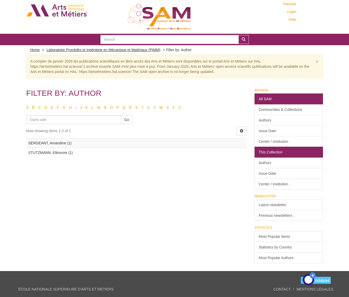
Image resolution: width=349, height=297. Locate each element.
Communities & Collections (280, 109)
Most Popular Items (274, 236)
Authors (265, 120)
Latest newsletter (272, 205)
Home (35, 50)
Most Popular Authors (276, 258)
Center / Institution (273, 141)
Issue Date (267, 131)
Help (292, 19)
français (289, 4)
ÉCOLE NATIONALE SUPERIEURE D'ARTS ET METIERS (66, 289)
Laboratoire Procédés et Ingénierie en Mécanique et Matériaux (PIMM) (103, 50)
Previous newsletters (275, 215)
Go (126, 120)
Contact (282, 289)
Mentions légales (314, 289)
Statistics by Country (275, 247)
